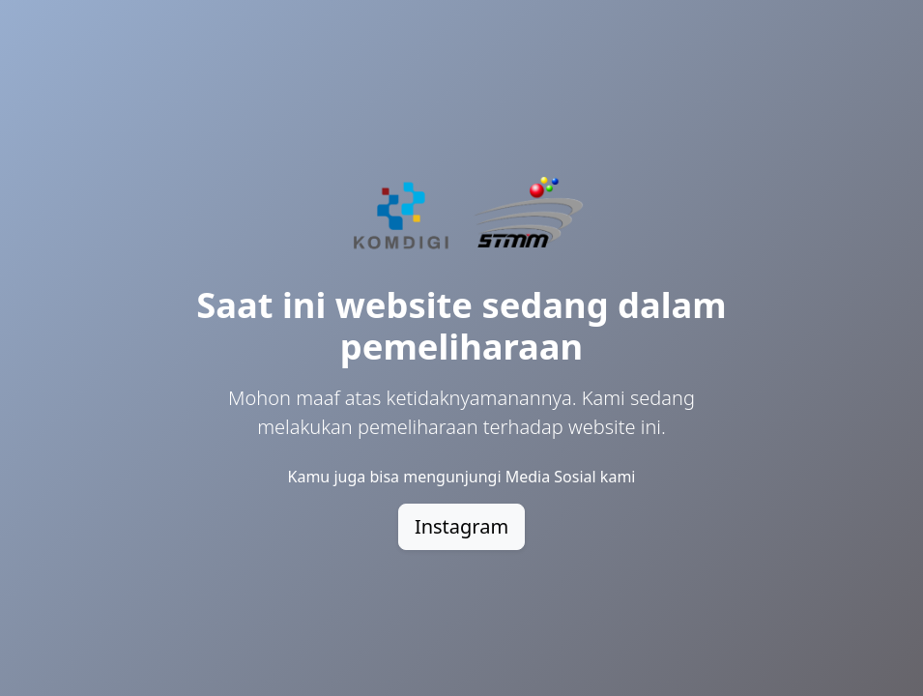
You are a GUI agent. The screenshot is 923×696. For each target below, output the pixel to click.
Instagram (461, 526)
